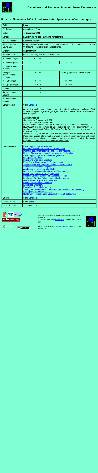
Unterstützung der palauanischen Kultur (40, 180)
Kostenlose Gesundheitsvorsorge (37, 187)
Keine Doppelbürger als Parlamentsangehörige (43, 155)
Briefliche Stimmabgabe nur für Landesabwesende (45, 176)
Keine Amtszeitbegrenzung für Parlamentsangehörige (46, 162)
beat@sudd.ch (59, 220)
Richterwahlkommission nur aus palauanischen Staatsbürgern (50, 194)
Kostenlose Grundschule (34, 185)
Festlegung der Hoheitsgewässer (37, 192)
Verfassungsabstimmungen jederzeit (39, 167)
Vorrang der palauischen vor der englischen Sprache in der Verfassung (53, 189)
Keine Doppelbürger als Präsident (37, 146)
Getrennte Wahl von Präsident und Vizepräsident (44, 149)
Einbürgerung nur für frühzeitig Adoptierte (41, 173)
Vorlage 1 (33, 105)
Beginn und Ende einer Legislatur (37, 160)
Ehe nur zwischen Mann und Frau (37, 183)
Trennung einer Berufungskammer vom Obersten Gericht (47, 164)
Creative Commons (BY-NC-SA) (66, 226)
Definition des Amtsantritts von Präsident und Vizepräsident (48, 151)
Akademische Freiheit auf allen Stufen (39, 169)
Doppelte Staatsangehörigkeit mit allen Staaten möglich (47, 171)
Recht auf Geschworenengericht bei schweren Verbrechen (48, 153)
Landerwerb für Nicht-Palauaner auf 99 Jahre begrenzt (46, 178)
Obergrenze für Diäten (33, 158)
